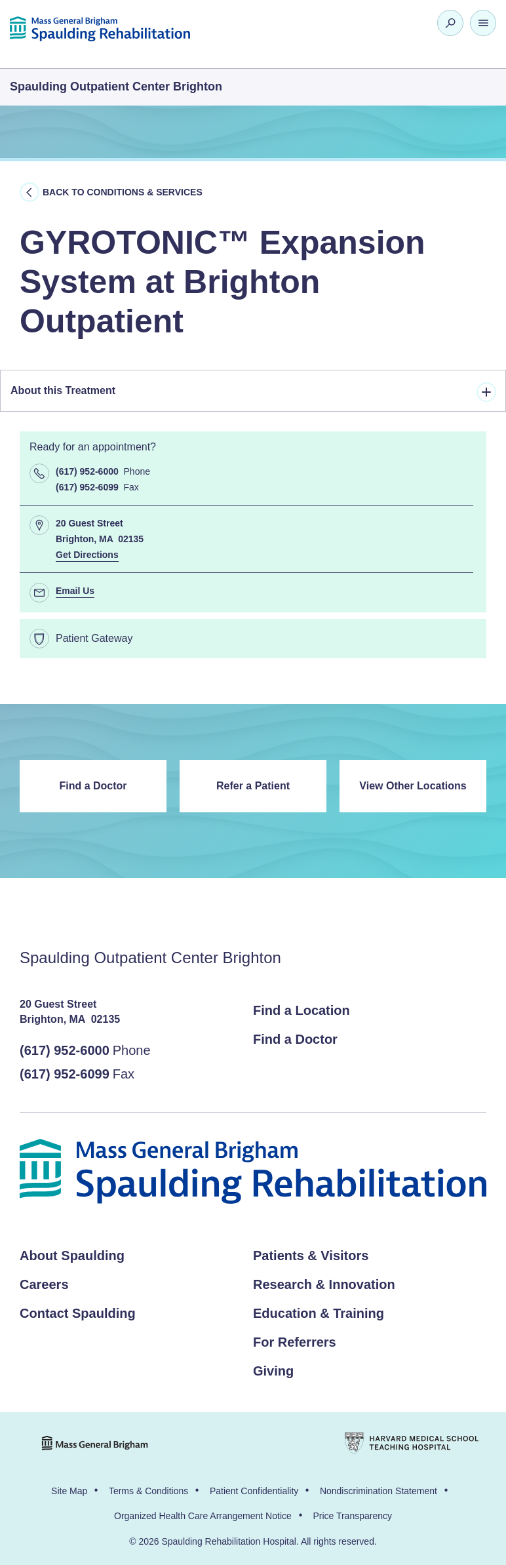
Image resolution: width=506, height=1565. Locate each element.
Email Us (75, 590)
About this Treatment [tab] (253, 392)
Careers (44, 1284)
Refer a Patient (253, 785)
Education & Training (318, 1313)
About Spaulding (72, 1255)
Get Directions (87, 554)
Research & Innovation (324, 1284)
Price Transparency (352, 1516)
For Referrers (294, 1342)
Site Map (69, 1491)
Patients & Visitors (310, 1255)
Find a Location (301, 1010)
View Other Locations (412, 785)
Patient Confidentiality (254, 1491)
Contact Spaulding (78, 1313)
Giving (273, 1371)
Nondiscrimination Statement (378, 1491)
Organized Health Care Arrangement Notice (203, 1516)
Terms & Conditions (148, 1491)
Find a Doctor (92, 785)
